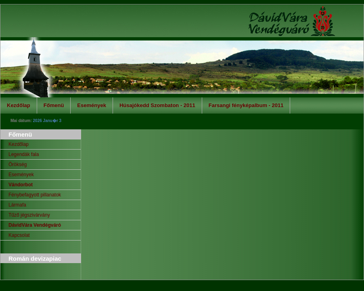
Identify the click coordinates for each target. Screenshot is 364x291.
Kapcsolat (19, 235)
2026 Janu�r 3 (47, 120)
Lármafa (17, 205)
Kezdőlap (18, 105)
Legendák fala (23, 154)
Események (91, 105)
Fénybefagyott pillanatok (34, 195)
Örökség (17, 164)
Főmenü (54, 105)
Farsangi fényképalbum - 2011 (246, 105)
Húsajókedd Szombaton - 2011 (157, 105)
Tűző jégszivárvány (29, 215)
